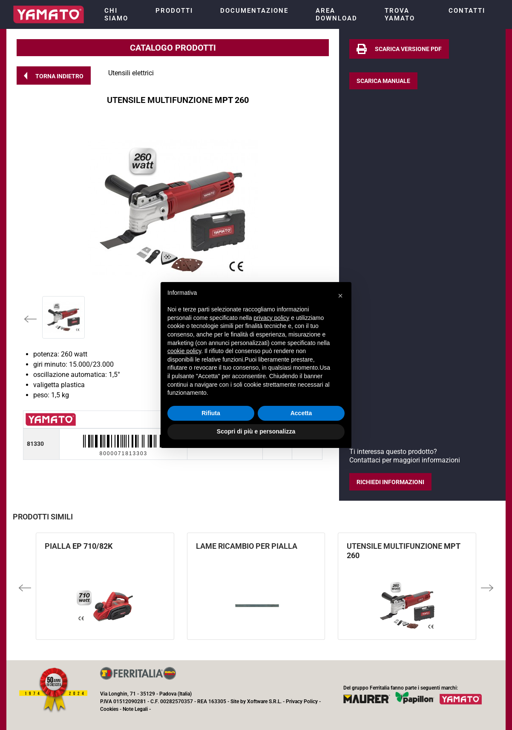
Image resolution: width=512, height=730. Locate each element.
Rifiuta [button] (210, 413)
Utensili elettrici (131, 73)
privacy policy (271, 317)
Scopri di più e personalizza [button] (256, 431)
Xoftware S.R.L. (264, 701)
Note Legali (135, 709)
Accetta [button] (301, 413)
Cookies (109, 709)
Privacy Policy (302, 701)
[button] (54, 75)
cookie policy (184, 351)
